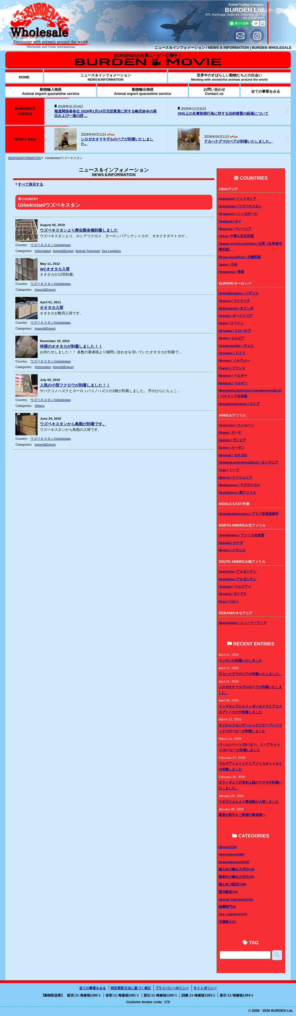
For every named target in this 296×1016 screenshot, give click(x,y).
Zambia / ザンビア (232, 440)
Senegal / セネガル (233, 455)
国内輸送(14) (228, 891)
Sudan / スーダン (231, 447)
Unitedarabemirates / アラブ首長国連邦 (248, 513)
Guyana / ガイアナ (233, 593)
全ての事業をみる (92, 988)
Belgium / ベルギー (233, 375)
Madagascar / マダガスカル (239, 485)
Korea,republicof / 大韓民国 (240, 257)
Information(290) (231, 854)
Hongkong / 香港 (231, 271)
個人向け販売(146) (232, 884)
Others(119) (228, 847)
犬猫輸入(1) (227, 921)
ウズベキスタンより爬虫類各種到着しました (79, 230)
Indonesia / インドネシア (237, 198)
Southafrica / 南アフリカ (237, 492)
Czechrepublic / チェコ (236, 345)
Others (40, 405)
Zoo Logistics (111, 251)
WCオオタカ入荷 (55, 269)
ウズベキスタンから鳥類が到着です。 (73, 424)
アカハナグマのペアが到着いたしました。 (238, 141)
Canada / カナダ (231, 542)
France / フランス (232, 368)
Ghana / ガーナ (230, 432)
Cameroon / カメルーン (236, 425)
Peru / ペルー (229, 601)
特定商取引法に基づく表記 (131, 988)
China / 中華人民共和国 (236, 236)
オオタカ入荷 (51, 308)
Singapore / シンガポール (238, 213)
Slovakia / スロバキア (235, 330)
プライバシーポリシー (172, 988)
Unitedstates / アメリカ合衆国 (241, 535)
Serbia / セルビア (231, 338)
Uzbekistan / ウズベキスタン (240, 206)
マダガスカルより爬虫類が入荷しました (249, 801)
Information (43, 251)
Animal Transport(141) (236, 899)
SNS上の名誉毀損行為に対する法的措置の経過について (223, 113)
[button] (287, 111)
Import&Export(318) (234, 862)
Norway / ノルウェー (234, 360)
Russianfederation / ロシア (239, 403)
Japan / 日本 (228, 264)
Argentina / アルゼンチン (237, 571)
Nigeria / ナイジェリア (235, 477)
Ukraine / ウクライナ (234, 300)
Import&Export (63, 251)
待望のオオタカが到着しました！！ (71, 346)
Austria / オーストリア (236, 315)
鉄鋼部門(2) (227, 906)
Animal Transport (87, 251)
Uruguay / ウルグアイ (235, 586)
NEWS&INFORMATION (24, 158)
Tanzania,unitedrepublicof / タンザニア (248, 462)
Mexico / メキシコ (232, 550)
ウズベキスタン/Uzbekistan (50, 245)
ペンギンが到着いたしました (240, 660)
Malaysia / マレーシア (235, 228)
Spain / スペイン (231, 323)
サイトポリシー (205, 988)
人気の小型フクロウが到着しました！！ (75, 385)
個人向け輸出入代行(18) (236, 869)
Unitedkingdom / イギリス (238, 293)
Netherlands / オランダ (236, 308)
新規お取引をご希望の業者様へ (242, 814)
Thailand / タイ (230, 221)
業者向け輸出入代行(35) (236, 876)
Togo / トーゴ (229, 470)
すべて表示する (29, 184)
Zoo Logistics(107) (233, 914)
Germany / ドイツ (232, 353)
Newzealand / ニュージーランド (243, 623)
